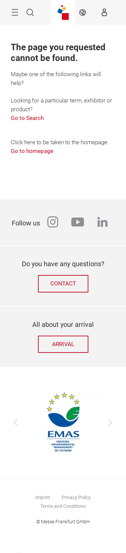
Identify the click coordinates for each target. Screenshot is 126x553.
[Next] (110, 423)
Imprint (42, 497)
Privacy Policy (76, 497)
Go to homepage (32, 151)
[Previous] (15, 423)
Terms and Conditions (63, 506)
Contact (63, 283)
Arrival (63, 344)
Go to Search (27, 118)
